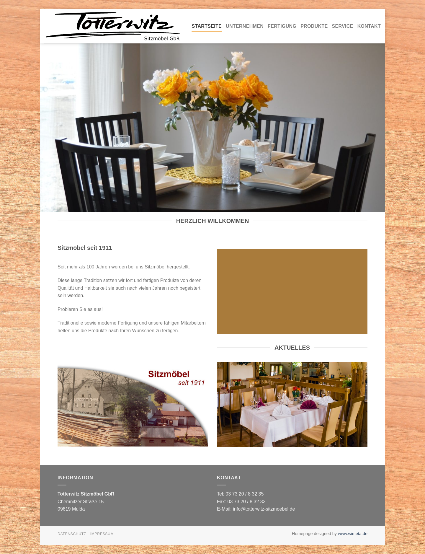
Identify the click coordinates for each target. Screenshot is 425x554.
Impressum (102, 534)
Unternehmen (245, 26)
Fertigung (282, 26)
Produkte (314, 26)
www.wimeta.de (352, 533)
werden (75, 295)
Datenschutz (72, 534)
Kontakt (369, 26)
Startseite (207, 26)
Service (342, 26)
